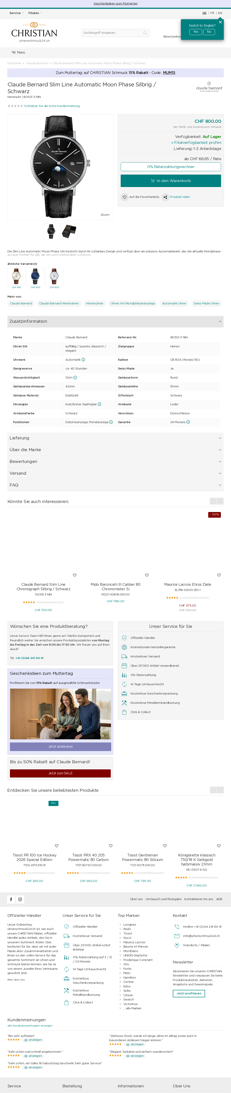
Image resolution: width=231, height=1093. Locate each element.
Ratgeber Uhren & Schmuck (142, 1063)
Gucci (127, 879)
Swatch (128, 941)
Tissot (127, 875)
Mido (126, 914)
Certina (128, 923)
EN (220, 13)
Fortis (127, 910)
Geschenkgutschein (27, 1054)
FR (212, 13)
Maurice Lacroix (134, 883)
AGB (219, 840)
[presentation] (213, 442)
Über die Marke (81, 320)
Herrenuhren (94, 302)
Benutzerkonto (174, 36)
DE (205, 13)
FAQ (151, 320)
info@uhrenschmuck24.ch (201, 877)
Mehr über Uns (16, 921)
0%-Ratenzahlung (136, 1045)
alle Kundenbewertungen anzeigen (30, 967)
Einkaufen (75, 1036)
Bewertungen (111, 320)
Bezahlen (74, 1041)
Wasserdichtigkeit (25, 1049)
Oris (126, 906)
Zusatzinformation (26, 320)
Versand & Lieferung (82, 1045)
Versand (135, 320)
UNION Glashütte (135, 897)
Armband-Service (25, 1045)
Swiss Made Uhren (206, 302)
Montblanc (131, 892)
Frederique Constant (138, 901)
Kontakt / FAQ (188, 1036)
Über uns (136, 840)
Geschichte (186, 1049)
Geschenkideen (79, 1054)
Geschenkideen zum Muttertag (115, 3)
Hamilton (129, 919)
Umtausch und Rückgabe (164, 840)
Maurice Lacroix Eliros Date (187, 526)
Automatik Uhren (174, 302)
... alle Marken (132, 950)
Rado (127, 870)
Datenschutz (132, 1054)
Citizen (128, 936)
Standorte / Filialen (196, 886)
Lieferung (54, 320)
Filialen (183, 1041)
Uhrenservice (22, 1036)
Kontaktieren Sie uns (198, 840)
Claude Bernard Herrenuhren (59, 302)
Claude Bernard (21, 302)
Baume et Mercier (135, 888)
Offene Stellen (188, 1054)
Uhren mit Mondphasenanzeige (133, 302)
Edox (126, 928)
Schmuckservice (24, 1041)
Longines (129, 866)
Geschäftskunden (135, 1058)
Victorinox (130, 945)
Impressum (186, 1045)
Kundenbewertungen (138, 1049)
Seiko (127, 932)
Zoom (105, 214)
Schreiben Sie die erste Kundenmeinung (52, 106)
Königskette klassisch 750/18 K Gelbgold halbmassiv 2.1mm (196, 801)
